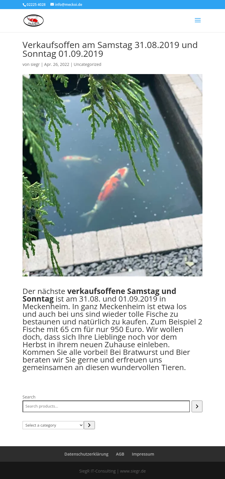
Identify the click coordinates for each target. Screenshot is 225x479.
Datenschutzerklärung (86, 454)
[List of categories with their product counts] (53, 425)
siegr (35, 64)
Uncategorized (87, 64)
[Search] (197, 406)
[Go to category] (89, 425)
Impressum (143, 454)
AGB (120, 454)
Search (29, 397)
